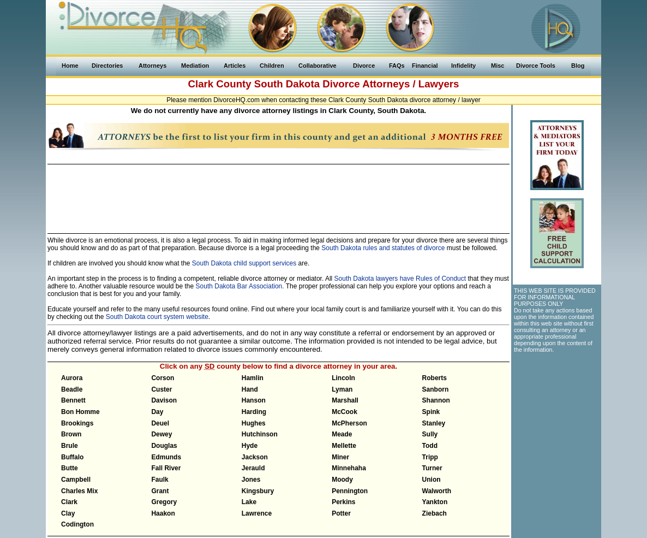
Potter (341, 513)
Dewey (161, 434)
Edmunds (166, 457)
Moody (342, 479)
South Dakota (287, 84)
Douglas (164, 446)
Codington (77, 524)
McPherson (349, 423)
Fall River (166, 468)
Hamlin (252, 378)
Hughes (254, 423)
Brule (69, 446)
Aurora (71, 378)
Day (157, 412)
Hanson (254, 400)
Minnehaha (349, 468)
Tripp (430, 457)
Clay (68, 513)
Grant (160, 491)
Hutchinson (260, 434)
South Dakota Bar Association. (240, 286)
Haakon (163, 513)
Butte (69, 468)
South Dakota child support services (244, 263)
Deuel (160, 423)
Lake (249, 502)
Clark (69, 502)
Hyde (249, 446)
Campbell (76, 479)
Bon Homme (80, 412)
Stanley (434, 423)
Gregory (164, 502)
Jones (251, 479)
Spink (431, 412)
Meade (342, 434)
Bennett (73, 400)
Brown (71, 434)
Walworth (437, 491)
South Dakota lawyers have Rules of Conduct (400, 278)
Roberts (434, 378)
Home (70, 65)
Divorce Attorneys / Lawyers (390, 84)
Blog (577, 65)
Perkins (343, 502)
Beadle (71, 389)
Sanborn (435, 389)
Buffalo (72, 457)
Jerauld (253, 468)
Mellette (344, 446)
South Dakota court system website (157, 317)
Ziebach (434, 513)
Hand (250, 389)
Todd (430, 446)
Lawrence (257, 513)
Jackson (255, 457)
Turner (432, 468)
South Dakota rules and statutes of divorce (383, 248)
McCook (344, 412)
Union (431, 479)
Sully (430, 434)
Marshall (345, 400)
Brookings (77, 423)
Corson (162, 378)
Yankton (435, 502)
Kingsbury (258, 491)
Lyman (342, 389)
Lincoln (343, 378)
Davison (164, 400)
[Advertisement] (278, 193)
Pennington (350, 491)
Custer (161, 389)
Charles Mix (79, 491)
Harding (254, 412)
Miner (340, 457)
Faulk (159, 479)
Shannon (436, 400)
